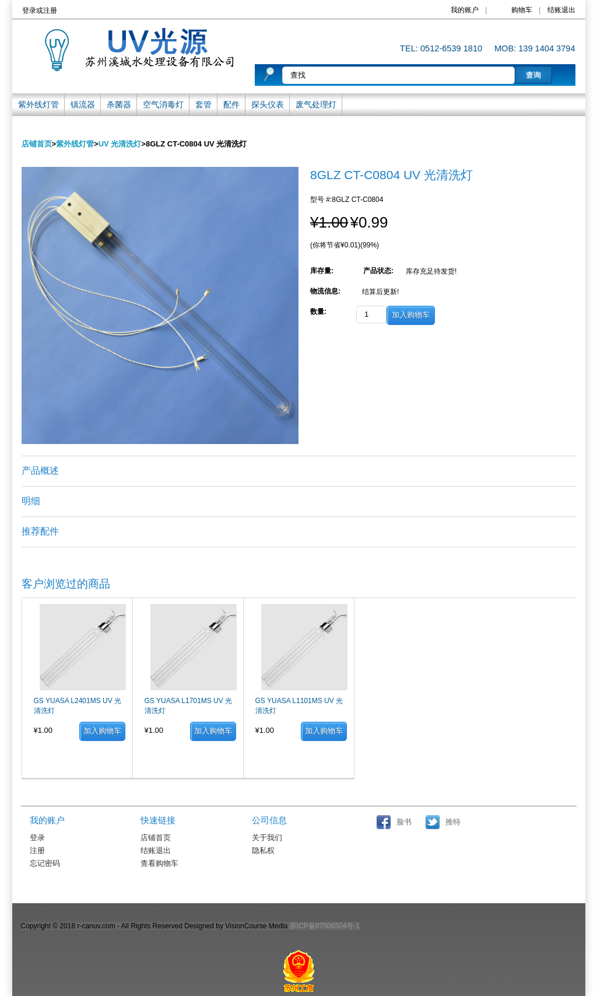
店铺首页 (37, 143)
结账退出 (561, 10)
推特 (453, 821)
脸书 (404, 821)
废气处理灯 (316, 104)
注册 (50, 10)
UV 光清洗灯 (120, 143)
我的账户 (465, 10)
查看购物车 (159, 863)
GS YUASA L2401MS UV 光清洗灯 (78, 706)
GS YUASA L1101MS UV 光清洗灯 (299, 706)
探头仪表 (267, 104)
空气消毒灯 (163, 104)
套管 (203, 104)
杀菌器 (119, 104)
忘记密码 (45, 863)
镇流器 (83, 104)
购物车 (521, 10)
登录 (29, 10)
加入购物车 (102, 730)
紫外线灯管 (38, 104)
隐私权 (263, 851)
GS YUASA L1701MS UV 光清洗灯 (189, 706)
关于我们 (267, 838)
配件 (231, 104)
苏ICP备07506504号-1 (325, 926)
